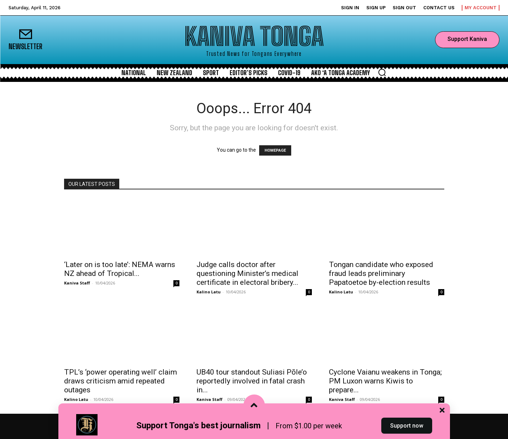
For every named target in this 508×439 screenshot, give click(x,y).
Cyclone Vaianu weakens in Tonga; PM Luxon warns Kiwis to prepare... (385, 381)
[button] (382, 72)
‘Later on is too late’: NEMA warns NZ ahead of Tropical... (119, 269)
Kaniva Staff (77, 283)
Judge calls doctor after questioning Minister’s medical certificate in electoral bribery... (247, 273)
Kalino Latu (209, 291)
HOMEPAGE (275, 150)
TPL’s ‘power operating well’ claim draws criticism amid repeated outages (120, 381)
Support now (406, 426)
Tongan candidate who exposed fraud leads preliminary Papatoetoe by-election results (381, 273)
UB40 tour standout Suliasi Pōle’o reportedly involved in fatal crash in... (252, 381)
